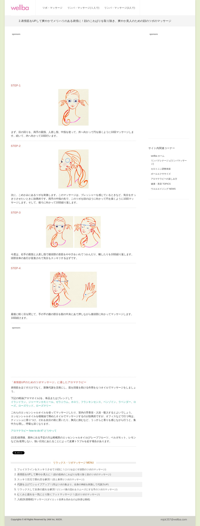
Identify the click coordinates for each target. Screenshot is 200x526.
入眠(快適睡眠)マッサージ (53, 499)
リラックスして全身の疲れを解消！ (67, 489)
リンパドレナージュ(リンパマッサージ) (169, 162)
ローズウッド (25, 405)
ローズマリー (43, 405)
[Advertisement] (73, 59)
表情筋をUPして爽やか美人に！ (64, 474)
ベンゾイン (109, 402)
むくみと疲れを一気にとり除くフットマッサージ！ (58, 494)
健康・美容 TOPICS (161, 184)
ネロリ (74, 402)
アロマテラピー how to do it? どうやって (34, 430)
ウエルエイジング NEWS (163, 189)
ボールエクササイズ (161, 174)
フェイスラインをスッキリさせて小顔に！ (61, 469)
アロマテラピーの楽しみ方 (164, 179)
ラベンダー (124, 402)
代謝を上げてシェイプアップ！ (63, 484)
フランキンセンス (91, 402)
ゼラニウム (62, 402)
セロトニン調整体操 (161, 169)
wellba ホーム (157, 156)
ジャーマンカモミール (40, 402)
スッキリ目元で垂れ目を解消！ (50, 479)
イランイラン (18, 402)
